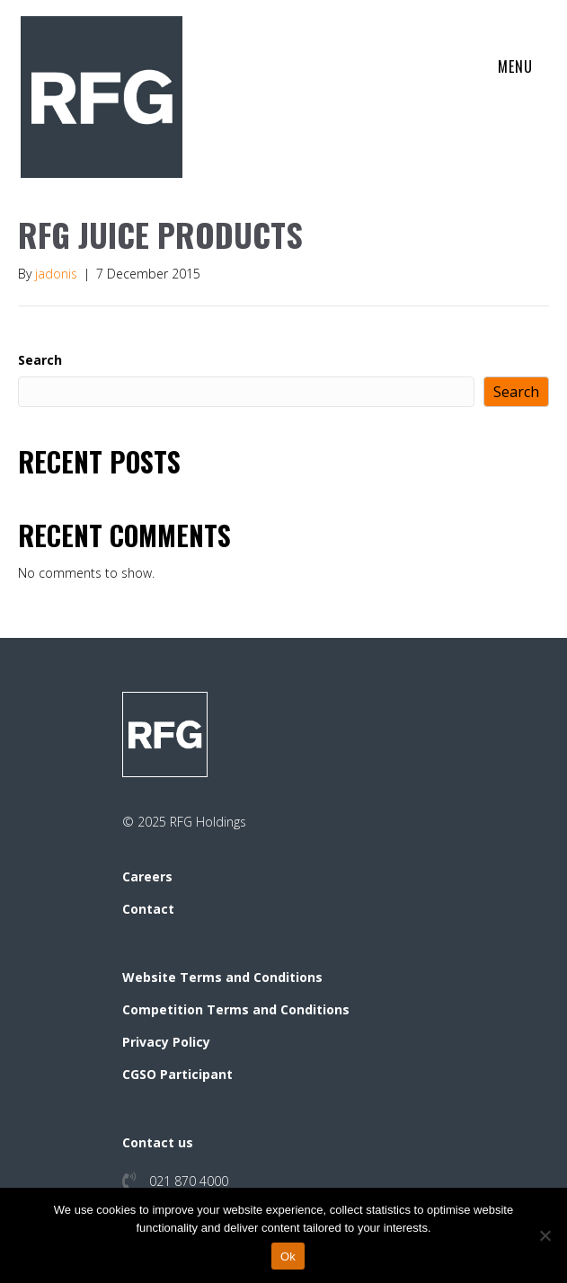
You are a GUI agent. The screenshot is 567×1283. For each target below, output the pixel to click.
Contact (148, 908)
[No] (545, 1235)
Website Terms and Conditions (222, 977)
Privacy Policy (166, 1041)
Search (40, 359)
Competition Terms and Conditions (236, 1009)
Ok (288, 1256)
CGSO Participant (177, 1074)
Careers (147, 876)
